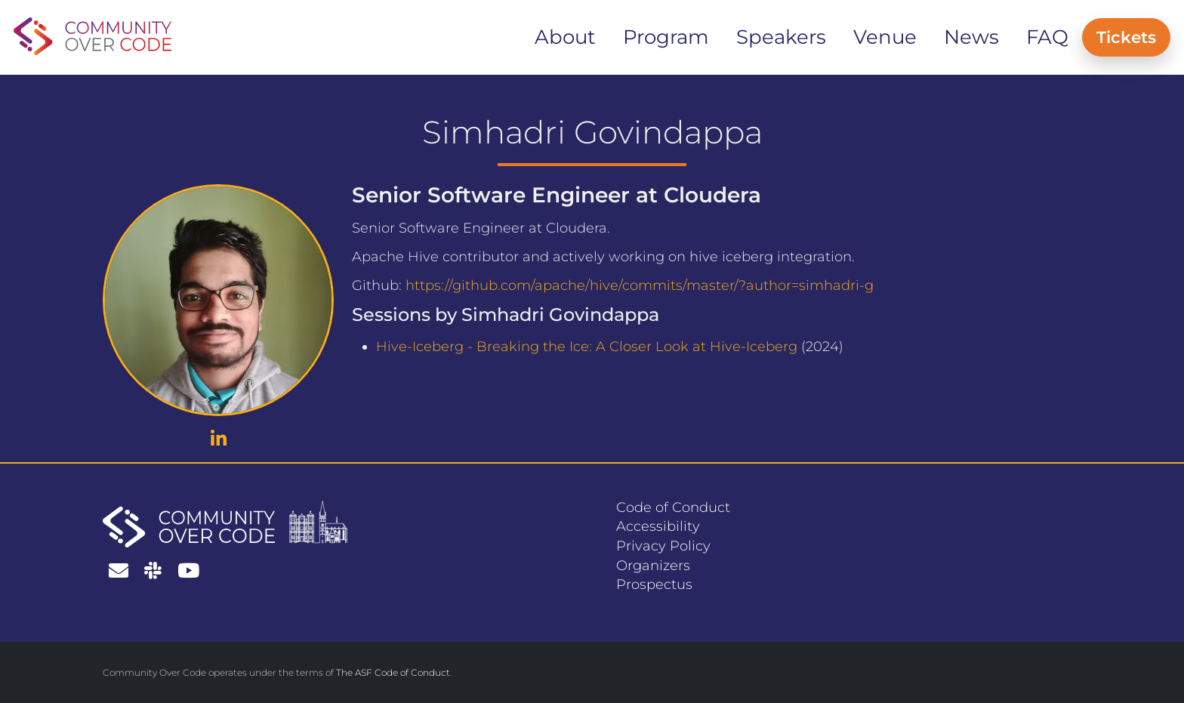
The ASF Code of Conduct (393, 672)
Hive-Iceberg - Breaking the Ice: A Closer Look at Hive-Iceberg (586, 346)
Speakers (781, 37)
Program (666, 37)
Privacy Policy (663, 546)
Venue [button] (885, 37)
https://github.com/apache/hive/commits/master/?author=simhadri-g (639, 285)
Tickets (1126, 37)
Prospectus (654, 584)
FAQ (1047, 37)
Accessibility (658, 526)
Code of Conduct (673, 507)
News (971, 37)
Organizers (653, 565)
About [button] (565, 37)
